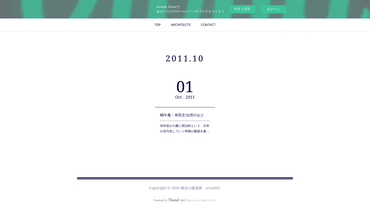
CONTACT (208, 25)
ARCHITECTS (181, 25)
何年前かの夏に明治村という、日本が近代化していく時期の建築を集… (184, 128)
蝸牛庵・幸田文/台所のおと (182, 115)
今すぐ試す (242, 9)
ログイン (273, 9)
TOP (157, 25)
